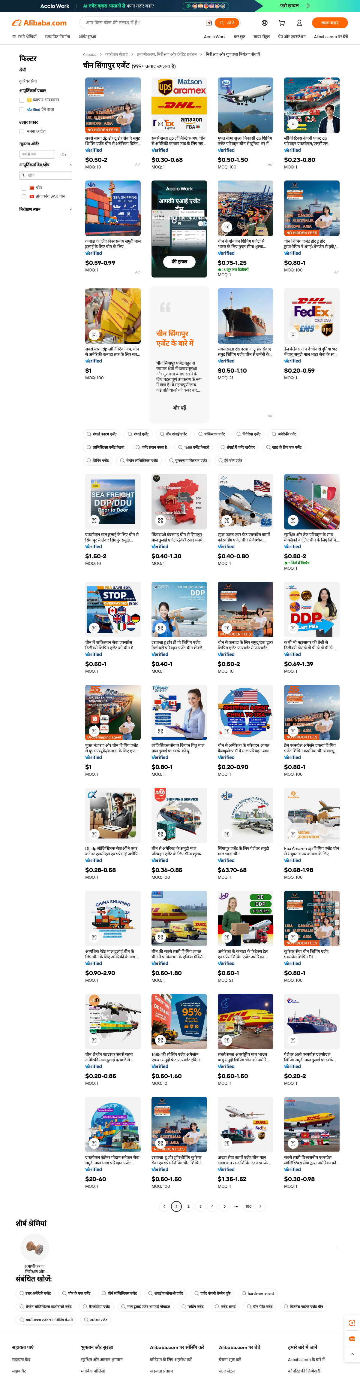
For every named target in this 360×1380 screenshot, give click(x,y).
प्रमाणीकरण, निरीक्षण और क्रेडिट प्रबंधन (167, 54)
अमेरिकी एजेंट (284, 434)
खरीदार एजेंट (95, 1320)
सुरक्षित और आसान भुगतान (102, 1359)
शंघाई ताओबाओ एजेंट (165, 1293)
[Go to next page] (260, 1206)
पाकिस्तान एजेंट (211, 434)
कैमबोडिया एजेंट (96, 1306)
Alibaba (89, 54)
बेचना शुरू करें (230, 1359)
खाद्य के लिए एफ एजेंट (284, 447)
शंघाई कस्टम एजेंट (101, 434)
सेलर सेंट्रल (227, 1371)
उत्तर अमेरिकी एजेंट (35, 1293)
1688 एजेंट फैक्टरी (193, 447)
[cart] (282, 23)
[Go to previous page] (164, 1206)
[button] (160, 124)
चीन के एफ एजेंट (76, 1293)
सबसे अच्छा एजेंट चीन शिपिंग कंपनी (46, 1320)
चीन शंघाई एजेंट (173, 434)
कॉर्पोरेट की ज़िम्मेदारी (304, 1371)
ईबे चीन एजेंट (230, 460)
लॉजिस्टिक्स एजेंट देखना (105, 447)
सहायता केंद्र (21, 1359)
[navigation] (46, 631)
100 (248, 1206)
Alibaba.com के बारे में (306, 1359)
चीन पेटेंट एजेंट (259, 1306)
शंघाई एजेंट (138, 434)
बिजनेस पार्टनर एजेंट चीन (303, 1306)
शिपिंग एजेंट (98, 460)
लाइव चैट (19, 1371)
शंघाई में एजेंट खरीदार (237, 447)
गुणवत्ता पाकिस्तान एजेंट (188, 460)
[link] (352, 1323)
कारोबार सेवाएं (116, 54)
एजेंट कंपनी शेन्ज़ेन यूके (212, 1293)
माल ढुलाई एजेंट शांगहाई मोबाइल (145, 1306)
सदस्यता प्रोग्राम (161, 1371)
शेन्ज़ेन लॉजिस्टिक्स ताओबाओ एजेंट (45, 1306)
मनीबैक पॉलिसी (93, 1371)
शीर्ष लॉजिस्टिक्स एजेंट (119, 1293)
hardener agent (258, 1293)
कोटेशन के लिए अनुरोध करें (171, 1359)
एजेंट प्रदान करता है (151, 447)
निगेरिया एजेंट (248, 434)
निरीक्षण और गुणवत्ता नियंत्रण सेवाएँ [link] (233, 54)
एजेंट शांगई (225, 1306)
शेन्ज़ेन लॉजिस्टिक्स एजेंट (139, 460)
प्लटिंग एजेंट (192, 1306)
